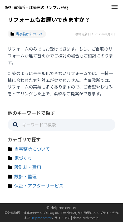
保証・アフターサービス (38, 185)
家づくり (23, 158)
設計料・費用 (27, 167)
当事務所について (27, 33)
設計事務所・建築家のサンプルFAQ (36, 7)
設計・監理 (25, 176)
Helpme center (41, 217)
